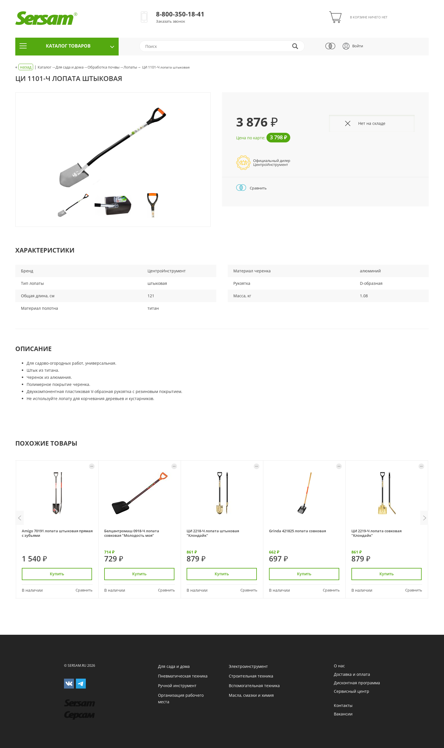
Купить (57, 573)
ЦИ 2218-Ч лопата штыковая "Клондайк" (213, 533)
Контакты (343, 705)
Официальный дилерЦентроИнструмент (271, 162)
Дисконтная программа (357, 682)
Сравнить (251, 188)
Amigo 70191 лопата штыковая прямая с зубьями (57, 533)
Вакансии (343, 714)
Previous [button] (19, 518)
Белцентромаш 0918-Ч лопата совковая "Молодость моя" (131, 533)
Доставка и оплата (352, 674)
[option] (113, 147)
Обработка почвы (103, 67)
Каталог (45, 67)
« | (26, 67)
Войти (357, 45)
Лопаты (130, 67)
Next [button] (424, 518)
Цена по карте (250, 137)
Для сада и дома (70, 67)
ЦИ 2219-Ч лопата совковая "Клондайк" (376, 533)
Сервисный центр (351, 691)
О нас (339, 665)
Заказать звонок (170, 21)
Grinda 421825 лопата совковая (297, 530)
